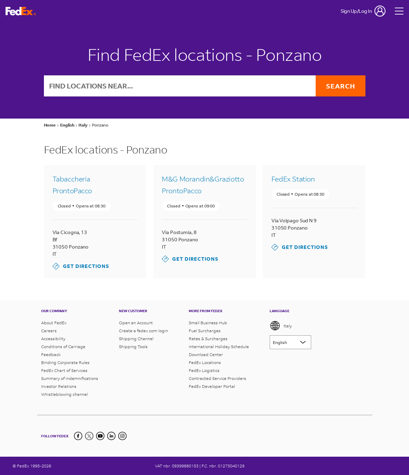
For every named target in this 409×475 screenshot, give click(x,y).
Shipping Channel (136, 338)
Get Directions (81, 266)
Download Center (206, 354)
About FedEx (53, 322)
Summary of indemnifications (69, 378)
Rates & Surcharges (208, 338)
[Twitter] (89, 436)
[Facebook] (78, 436)
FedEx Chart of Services (64, 370)
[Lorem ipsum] (290, 342)
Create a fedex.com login (143, 330)
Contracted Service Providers (217, 378)
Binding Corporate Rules (65, 362)
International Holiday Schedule (219, 346)
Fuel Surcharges (205, 330)
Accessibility (53, 338)
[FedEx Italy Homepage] (21, 11)
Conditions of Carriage (63, 346)
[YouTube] (100, 436)
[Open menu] (399, 11)
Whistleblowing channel (64, 394)
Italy (281, 325)
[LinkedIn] (111, 436)
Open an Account (136, 322)
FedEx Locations (205, 362)
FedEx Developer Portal (212, 386)
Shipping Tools (133, 346)
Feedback (51, 354)
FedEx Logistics (204, 370)
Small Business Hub (208, 322)
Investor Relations (58, 386)
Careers (49, 330)
